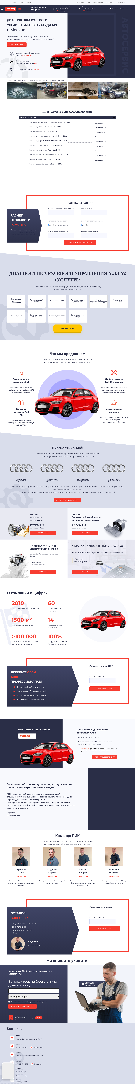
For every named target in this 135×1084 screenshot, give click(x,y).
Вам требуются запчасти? (92, 221)
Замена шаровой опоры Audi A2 (41, 164)
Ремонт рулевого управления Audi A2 (44, 136)
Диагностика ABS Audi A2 (39, 131)
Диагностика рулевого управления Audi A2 (46, 122)
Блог (21, 2)
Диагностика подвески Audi (21, 480)
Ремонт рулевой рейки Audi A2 (41, 145)
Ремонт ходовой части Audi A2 (41, 127)
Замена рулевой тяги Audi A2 (40, 159)
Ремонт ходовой (28, 117)
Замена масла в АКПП (83, 2)
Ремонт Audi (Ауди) (14, 80)
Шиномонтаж (121, 2)
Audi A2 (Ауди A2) (29, 80)
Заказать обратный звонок (122, 9)
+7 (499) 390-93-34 (88, 9)
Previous (5, 90)
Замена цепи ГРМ (98, 2)
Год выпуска (86, 209)
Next (129, 90)
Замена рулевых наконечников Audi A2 (44, 155)
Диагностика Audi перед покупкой (83, 480)
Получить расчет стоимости (80, 242)
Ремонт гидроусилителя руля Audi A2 (44, 141)
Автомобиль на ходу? (57, 221)
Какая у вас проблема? (58, 232)
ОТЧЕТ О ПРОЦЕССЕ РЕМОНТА (104, 757)
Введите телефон (96, 676)
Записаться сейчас (17, 44)
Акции (29, 2)
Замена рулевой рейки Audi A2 (41, 150)
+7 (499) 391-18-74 (62, 9)
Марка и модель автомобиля (61, 209)
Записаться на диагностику (67, 500)
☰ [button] (2, 8)
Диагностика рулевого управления (51, 80)
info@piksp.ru (21, 1071)
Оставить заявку (100, 123)
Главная (13, 2)
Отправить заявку (105, 689)
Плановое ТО (110, 2)
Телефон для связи (89, 232)
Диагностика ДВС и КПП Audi (52, 480)
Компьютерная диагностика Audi (114, 480)
